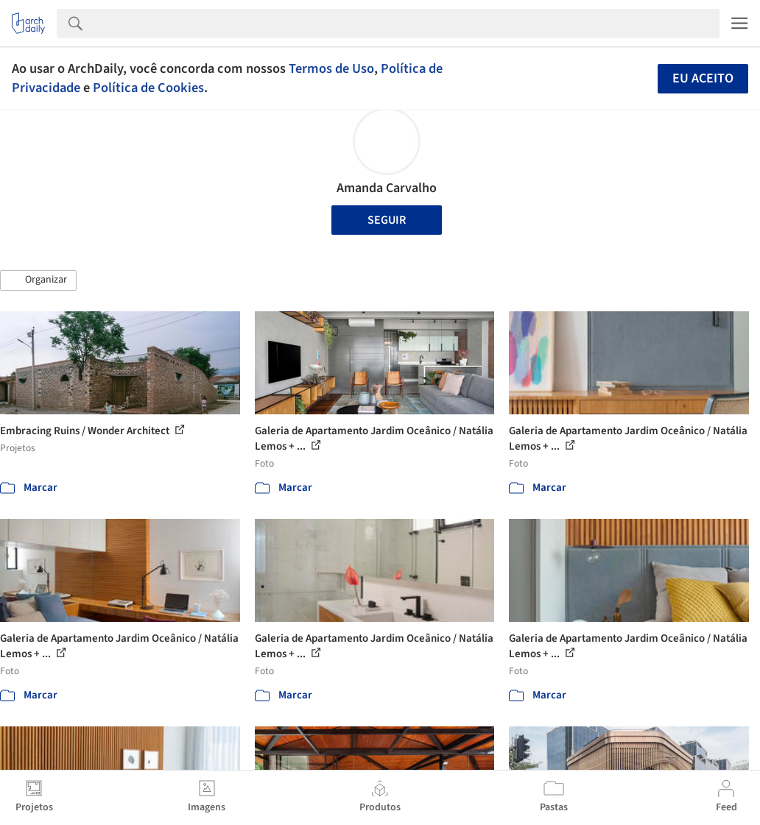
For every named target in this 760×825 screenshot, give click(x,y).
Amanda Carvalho (387, 188)
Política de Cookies (148, 87)
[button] (38, 280)
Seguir (386, 220)
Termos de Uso (331, 68)
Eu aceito (702, 78)
